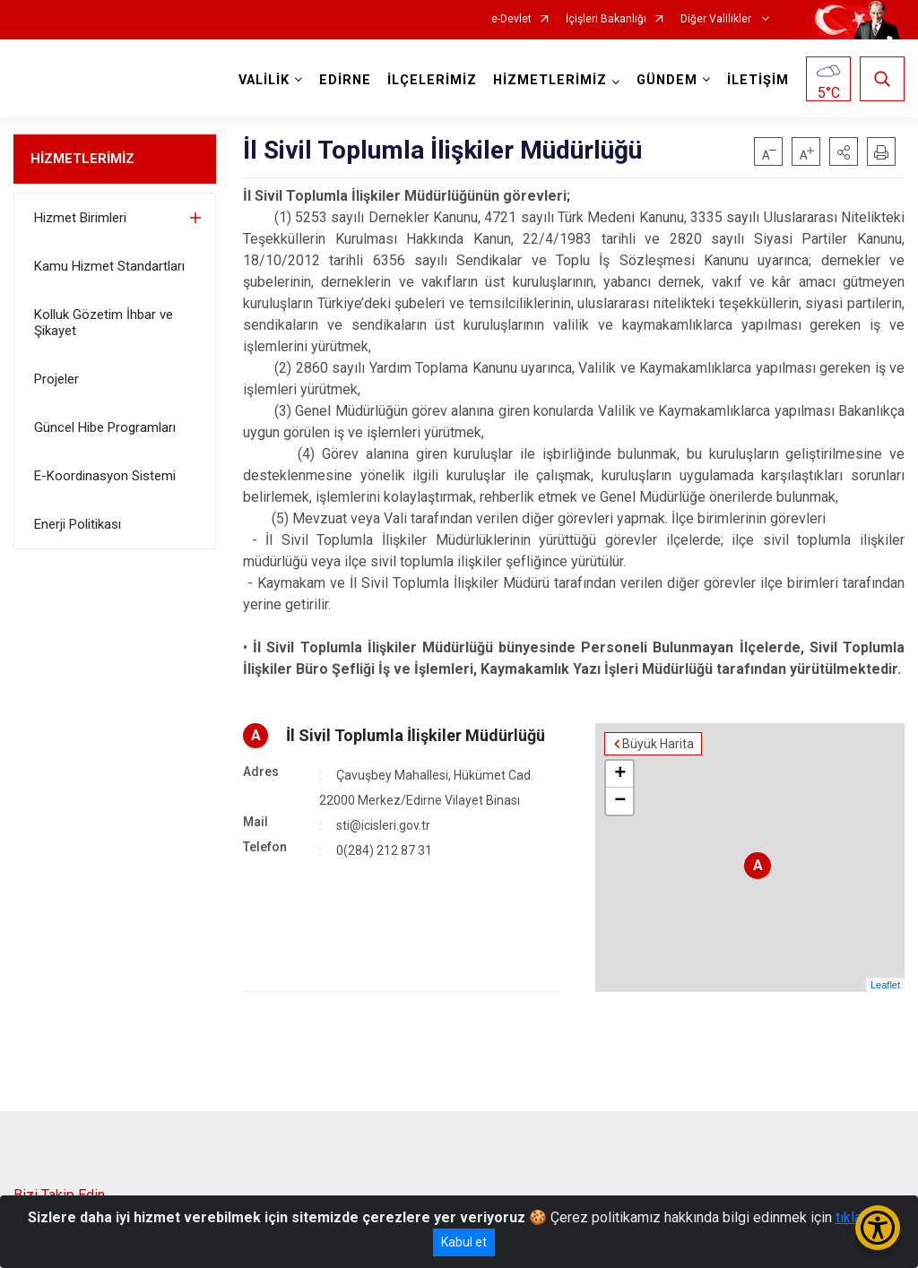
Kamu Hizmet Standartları (109, 266)
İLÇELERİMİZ (432, 80)
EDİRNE (345, 80)
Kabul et (464, 1242)
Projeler (56, 379)
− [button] (620, 801)
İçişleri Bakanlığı (606, 19)
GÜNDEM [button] (667, 80)
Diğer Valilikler (717, 19)
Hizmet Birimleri (80, 218)
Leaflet (885, 984)
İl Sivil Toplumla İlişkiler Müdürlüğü (415, 735)
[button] (843, 151)
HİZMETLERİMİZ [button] (550, 80)
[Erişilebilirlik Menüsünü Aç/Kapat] (877, 1227)
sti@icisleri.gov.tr (383, 825)
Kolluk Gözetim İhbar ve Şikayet (103, 322)
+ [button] (620, 774)
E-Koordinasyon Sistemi (105, 476)
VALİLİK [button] (264, 80)
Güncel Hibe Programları (105, 427)
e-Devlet (511, 19)
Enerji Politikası (77, 524)
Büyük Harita (658, 744)
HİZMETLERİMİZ (82, 159)
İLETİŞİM (758, 80)
